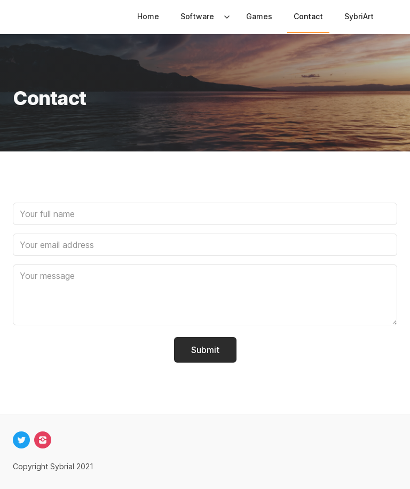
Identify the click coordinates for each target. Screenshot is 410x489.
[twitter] (21, 439)
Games (259, 16)
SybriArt (359, 16)
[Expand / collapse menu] (225, 16)
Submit (205, 349)
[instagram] (42, 439)
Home (148, 16)
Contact (308, 16)
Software (197, 16)
